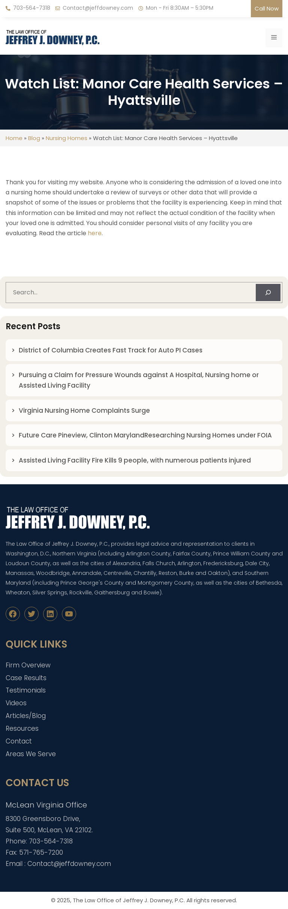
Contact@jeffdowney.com (98, 8)
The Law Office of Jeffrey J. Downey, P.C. (129, 900)
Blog (34, 138)
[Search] (268, 292)
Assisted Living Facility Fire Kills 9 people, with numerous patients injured (136, 460)
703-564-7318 (31, 8)
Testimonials (26, 690)
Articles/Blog (26, 715)
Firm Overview (28, 665)
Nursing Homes (66, 138)
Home (14, 138)
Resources (22, 728)
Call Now (267, 8)
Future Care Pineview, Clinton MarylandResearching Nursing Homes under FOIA (145, 435)
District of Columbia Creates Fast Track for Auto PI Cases (110, 350)
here (95, 233)
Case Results (26, 677)
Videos (16, 703)
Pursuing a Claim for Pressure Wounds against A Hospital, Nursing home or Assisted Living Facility (139, 380)
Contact (19, 741)
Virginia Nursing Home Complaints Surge (84, 410)
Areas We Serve (31, 753)
